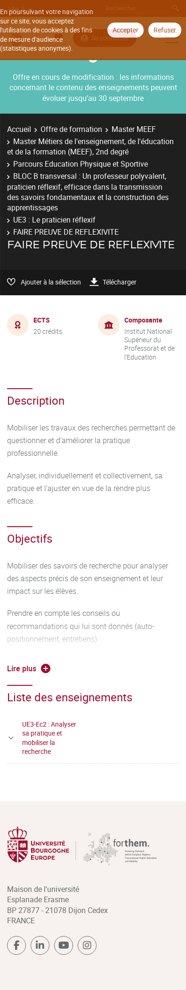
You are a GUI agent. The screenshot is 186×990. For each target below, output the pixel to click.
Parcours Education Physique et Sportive (80, 164)
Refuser (165, 29)
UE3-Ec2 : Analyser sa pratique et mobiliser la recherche (49, 738)
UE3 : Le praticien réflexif (54, 220)
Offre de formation (71, 129)
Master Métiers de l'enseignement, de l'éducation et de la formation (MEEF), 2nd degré (90, 146)
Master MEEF (134, 129)
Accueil (19, 129)
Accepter (125, 29)
